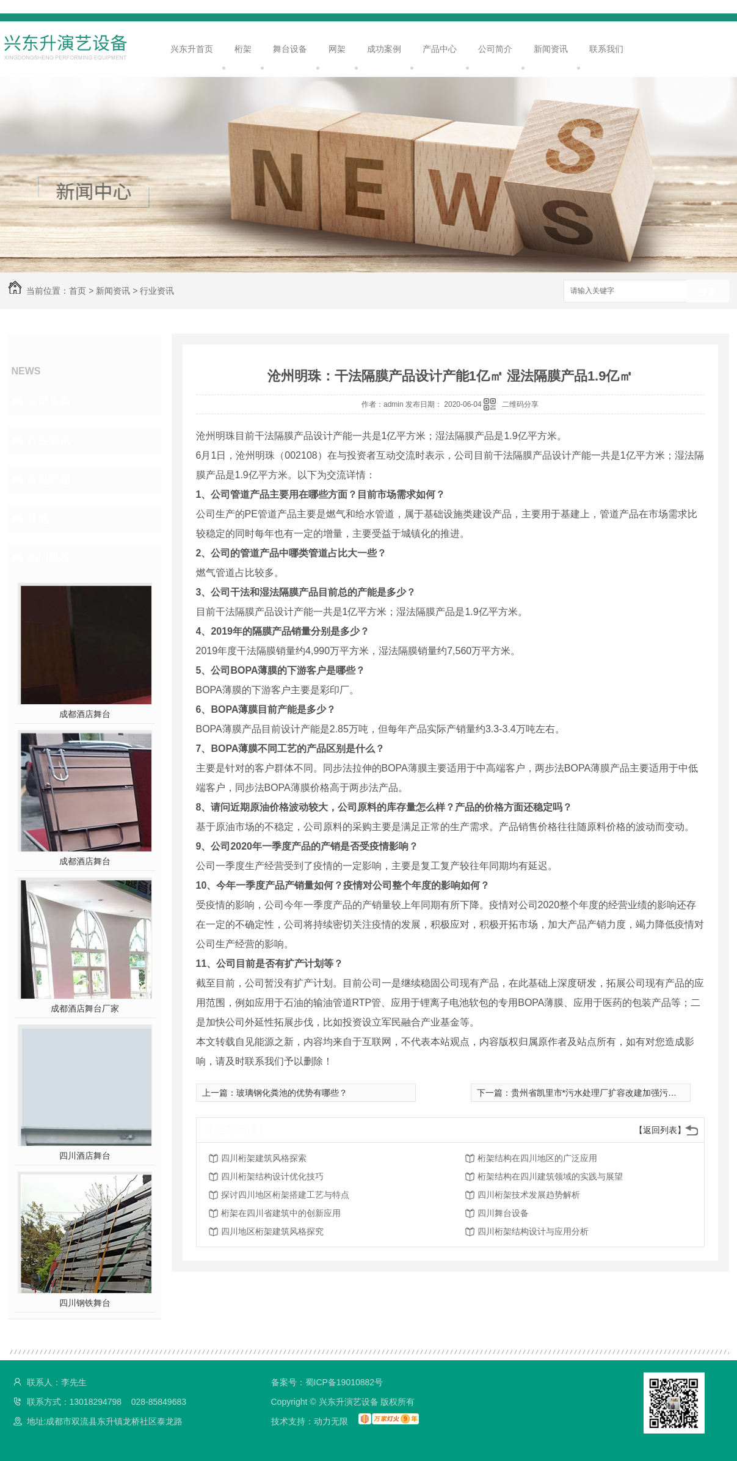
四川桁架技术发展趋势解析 (528, 1195)
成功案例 (384, 49)
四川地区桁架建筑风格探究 (272, 1231)
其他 (38, 518)
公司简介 (495, 49)
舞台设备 (290, 49)
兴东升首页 (191, 49)
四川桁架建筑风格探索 (264, 1158)
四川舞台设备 (503, 1213)
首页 (77, 291)
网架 (337, 49)
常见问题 (49, 479)
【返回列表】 (660, 1130)
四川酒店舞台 (85, 1155)
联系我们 (606, 49)
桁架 (243, 49)
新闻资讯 (551, 49)
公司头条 (49, 401)
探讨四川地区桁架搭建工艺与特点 (285, 1195)
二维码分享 (520, 404)
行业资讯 (157, 291)
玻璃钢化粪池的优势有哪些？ (291, 1093)
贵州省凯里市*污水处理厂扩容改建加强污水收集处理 (611, 1093)
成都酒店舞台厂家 (85, 1008)
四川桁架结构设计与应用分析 (533, 1231)
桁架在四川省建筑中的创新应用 (281, 1213)
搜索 (707, 291)
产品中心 (440, 49)
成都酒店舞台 (85, 714)
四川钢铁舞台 (85, 1303)
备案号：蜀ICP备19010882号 (327, 1382)
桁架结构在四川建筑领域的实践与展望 (550, 1176)
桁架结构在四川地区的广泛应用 (537, 1158)
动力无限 (331, 1421)
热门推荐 (49, 558)
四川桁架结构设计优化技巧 (272, 1176)
